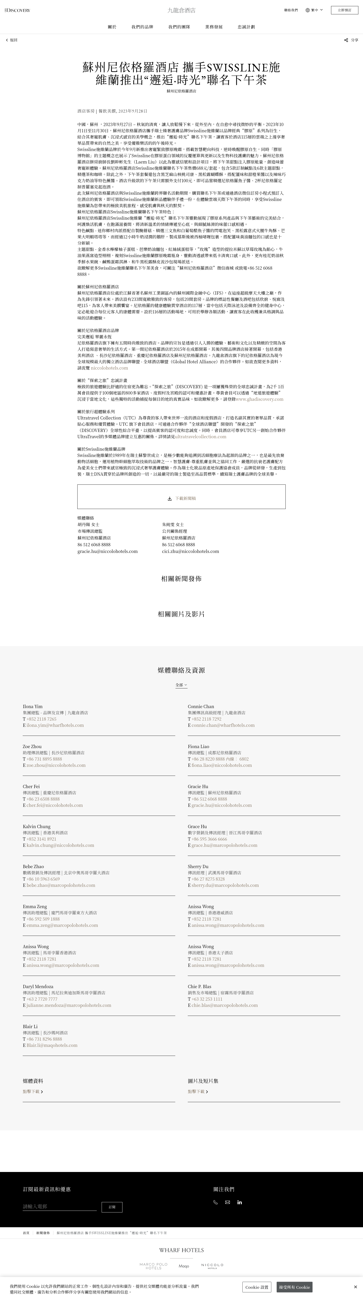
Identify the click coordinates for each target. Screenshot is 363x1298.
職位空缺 (214, 1276)
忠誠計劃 (246, 27)
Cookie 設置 (256, 1287)
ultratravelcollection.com (200, 436)
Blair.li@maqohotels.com (52, 1045)
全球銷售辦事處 (129, 1276)
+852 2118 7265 (41, 719)
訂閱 (113, 1201)
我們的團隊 (179, 27)
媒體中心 (188, 1276)
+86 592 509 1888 (43, 919)
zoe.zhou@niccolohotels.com (56, 765)
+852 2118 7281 (207, 919)
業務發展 (214, 27)
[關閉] (355, 1287)
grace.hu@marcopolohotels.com (224, 845)
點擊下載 (33, 1091)
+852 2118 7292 (207, 719)
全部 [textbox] (179, 685)
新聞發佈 (43, 1227)
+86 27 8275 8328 (208, 879)
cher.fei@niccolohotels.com (55, 805)
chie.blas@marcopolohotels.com (225, 1005)
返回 (11, 40)
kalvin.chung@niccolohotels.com (60, 845)
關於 (112, 27)
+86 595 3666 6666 (209, 839)
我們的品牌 (142, 27)
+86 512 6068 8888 (209, 799)
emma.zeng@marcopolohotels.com (62, 925)
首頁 (26, 1227)
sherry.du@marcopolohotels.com (225, 885)
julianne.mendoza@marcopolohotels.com (69, 1005)
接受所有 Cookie (294, 1287)
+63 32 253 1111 (207, 999)
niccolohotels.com (109, 368)
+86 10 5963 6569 (43, 879)
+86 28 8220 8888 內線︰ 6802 (220, 759)
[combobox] (181, 685)
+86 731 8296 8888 (44, 1039)
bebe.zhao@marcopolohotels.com (61, 885)
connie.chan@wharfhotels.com (223, 725)
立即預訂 (345, 10)
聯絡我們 (291, 10)
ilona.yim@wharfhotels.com (55, 725)
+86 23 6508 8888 (43, 799)
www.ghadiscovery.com (260, 399)
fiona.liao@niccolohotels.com (222, 765)
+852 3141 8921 (41, 839)
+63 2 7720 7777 (42, 999)
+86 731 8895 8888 (44, 759)
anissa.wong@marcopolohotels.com (228, 925)
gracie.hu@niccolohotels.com (222, 805)
